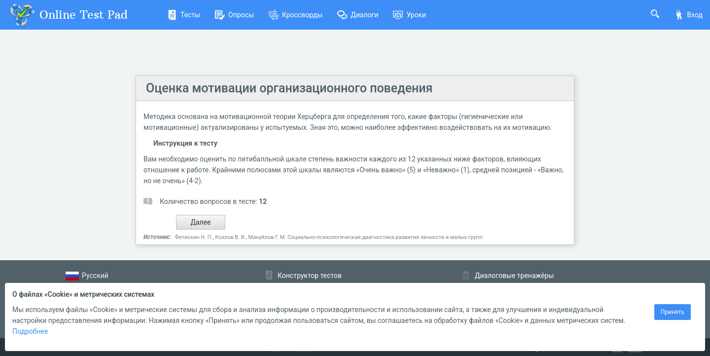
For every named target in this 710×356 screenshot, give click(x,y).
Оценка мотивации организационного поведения (289, 88)
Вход (688, 15)
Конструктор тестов (310, 275)
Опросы (234, 15)
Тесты (183, 15)
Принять (672, 312)
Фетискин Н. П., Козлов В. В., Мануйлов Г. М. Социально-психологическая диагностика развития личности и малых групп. (329, 237)
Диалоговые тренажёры (514, 275)
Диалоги (357, 15)
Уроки (409, 15)
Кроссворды (295, 15)
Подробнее (30, 331)
